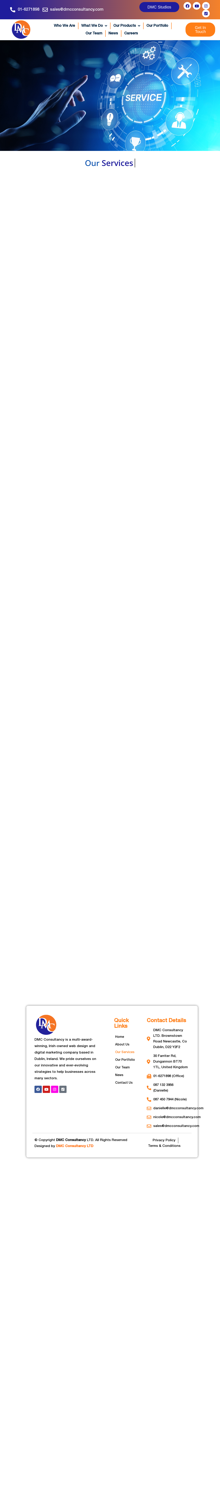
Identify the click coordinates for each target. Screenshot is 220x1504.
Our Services (125, 1052)
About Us (122, 1044)
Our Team (93, 33)
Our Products (126, 26)
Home (119, 1037)
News (113, 33)
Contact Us (124, 1082)
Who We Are (64, 25)
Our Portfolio (157, 25)
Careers (131, 33)
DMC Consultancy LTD (74, 1146)
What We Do (94, 26)
